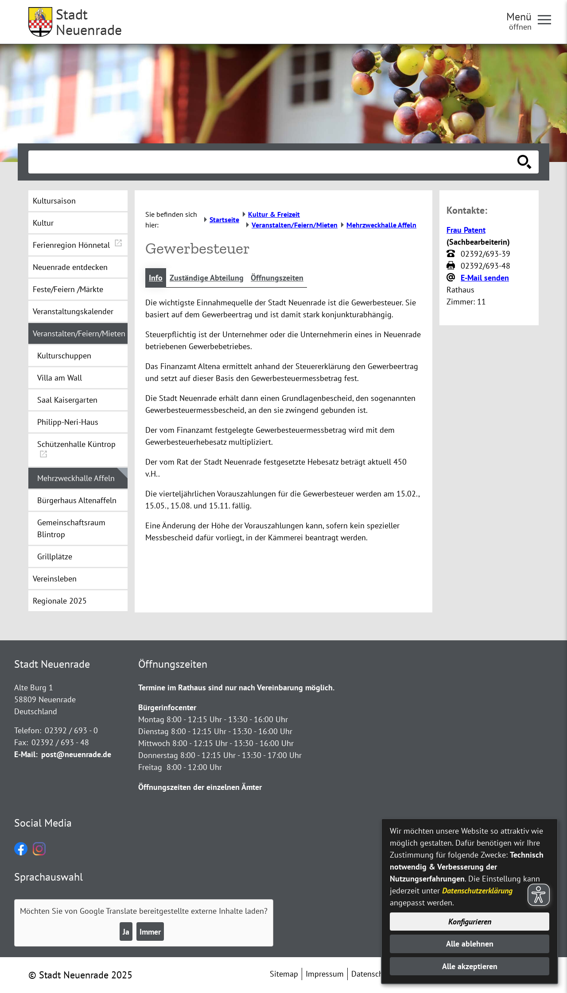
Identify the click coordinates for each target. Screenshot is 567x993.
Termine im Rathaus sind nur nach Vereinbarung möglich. (236, 687)
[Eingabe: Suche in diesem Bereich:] (273, 162)
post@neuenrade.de (76, 754)
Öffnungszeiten (277, 278)
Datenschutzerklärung (477, 890)
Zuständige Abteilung (207, 278)
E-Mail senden (485, 278)
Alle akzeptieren (469, 966)
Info (156, 278)
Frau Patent (466, 230)
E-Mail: (26, 754)
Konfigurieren (469, 921)
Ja (126, 932)
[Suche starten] (524, 162)
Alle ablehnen (469, 944)
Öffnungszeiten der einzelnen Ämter (200, 787)
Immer (150, 932)
